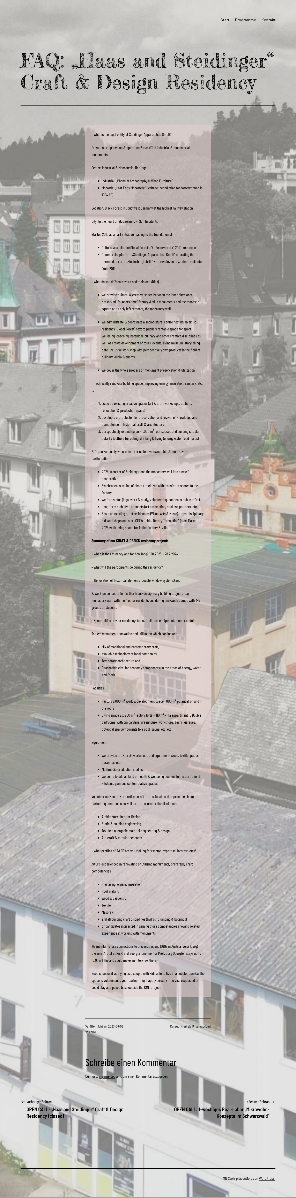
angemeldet (107, 1076)
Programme (245, 19)
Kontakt (268, 19)
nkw (93, 1032)
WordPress (267, 1178)
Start (225, 19)
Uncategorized (201, 1026)
